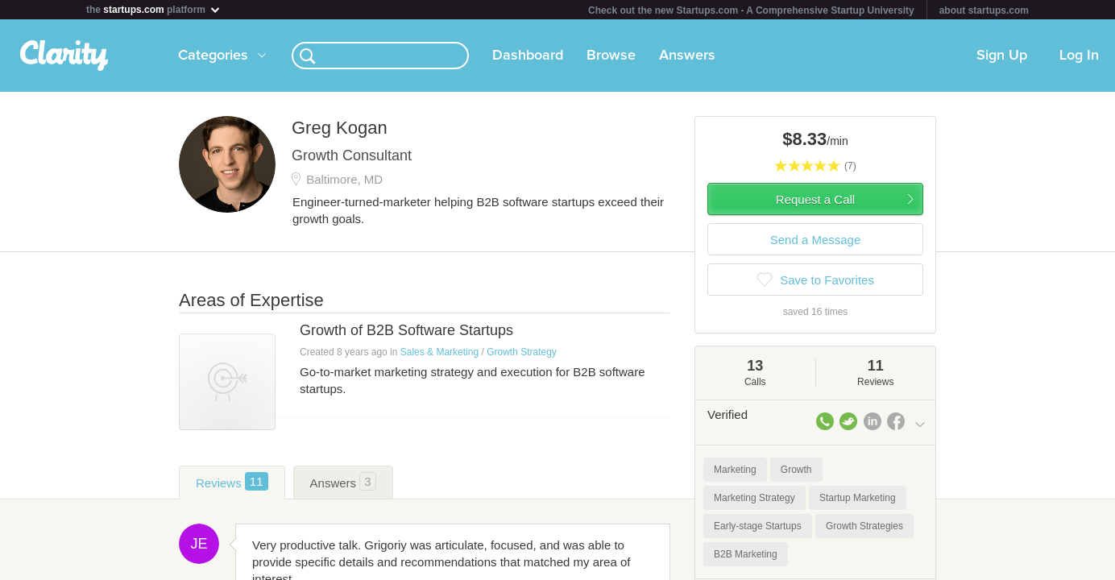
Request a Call (815, 199)
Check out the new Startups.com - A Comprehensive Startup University (751, 10)
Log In (1079, 55)
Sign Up (1001, 55)
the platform (154, 9)
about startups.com (984, 10)
